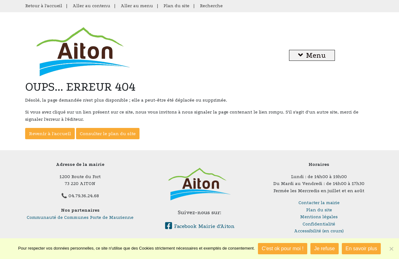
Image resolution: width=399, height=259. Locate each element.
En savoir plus (361, 248)
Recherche (211, 5)
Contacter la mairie (319, 202)
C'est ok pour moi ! (282, 248)
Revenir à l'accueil (50, 133)
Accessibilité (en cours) (319, 231)
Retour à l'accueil (43, 5)
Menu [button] (312, 55)
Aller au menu (137, 5)
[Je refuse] (391, 249)
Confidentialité (319, 224)
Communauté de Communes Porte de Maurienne (80, 217)
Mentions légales (319, 216)
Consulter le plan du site (108, 133)
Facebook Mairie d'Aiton (200, 226)
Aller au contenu (91, 5)
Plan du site (176, 5)
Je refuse (324, 248)
